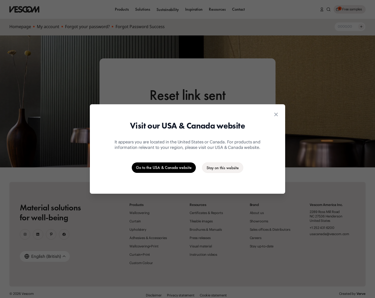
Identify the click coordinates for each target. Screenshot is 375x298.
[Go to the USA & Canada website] (164, 167)
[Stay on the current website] (222, 167)
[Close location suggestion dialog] (276, 114)
